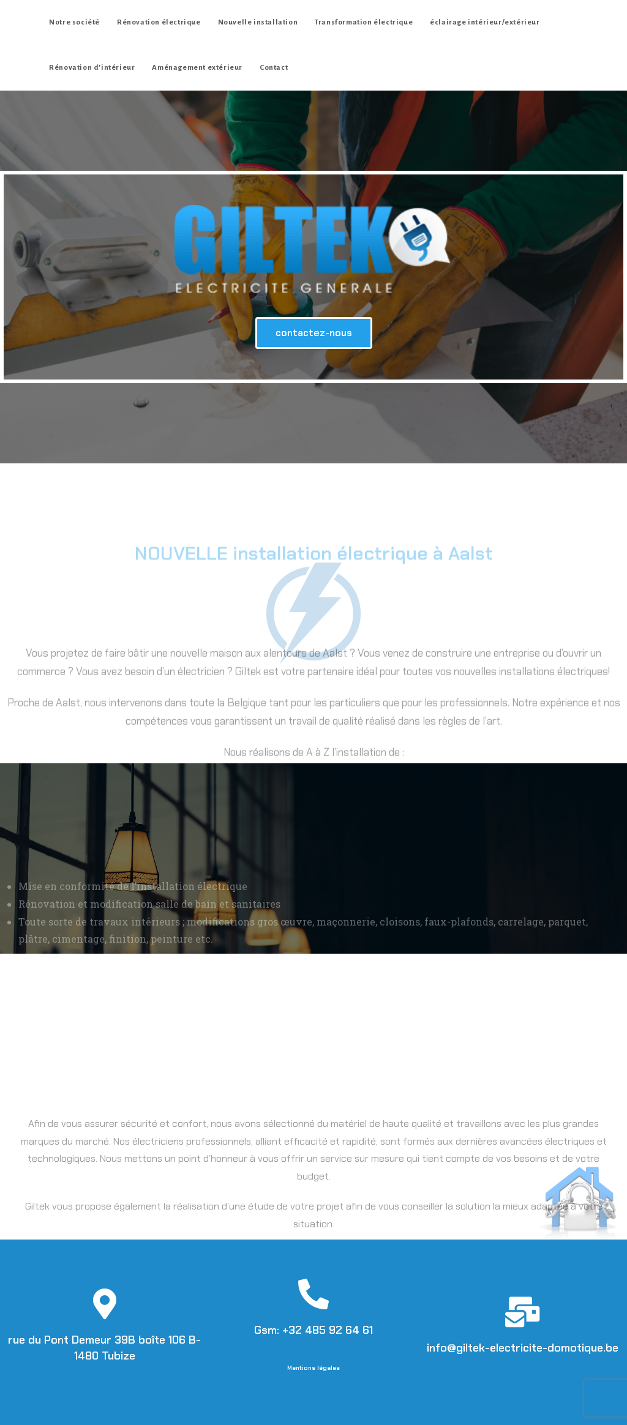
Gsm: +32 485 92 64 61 (313, 1330)
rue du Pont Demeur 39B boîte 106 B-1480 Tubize (104, 1348)
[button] (313, 333)
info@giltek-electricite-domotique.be (522, 1348)
